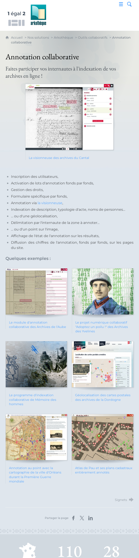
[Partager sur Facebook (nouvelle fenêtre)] (73, 518)
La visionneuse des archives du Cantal (59, 158)
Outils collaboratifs (92, 38)
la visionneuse (50, 203)
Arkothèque (63, 38)
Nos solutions (38, 38)
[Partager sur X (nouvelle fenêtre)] (82, 518)
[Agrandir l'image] (69, 117)
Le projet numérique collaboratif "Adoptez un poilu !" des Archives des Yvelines (101, 326)
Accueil (17, 38)
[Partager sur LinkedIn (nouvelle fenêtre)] (90, 518)
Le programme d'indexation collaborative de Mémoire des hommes (32, 399)
